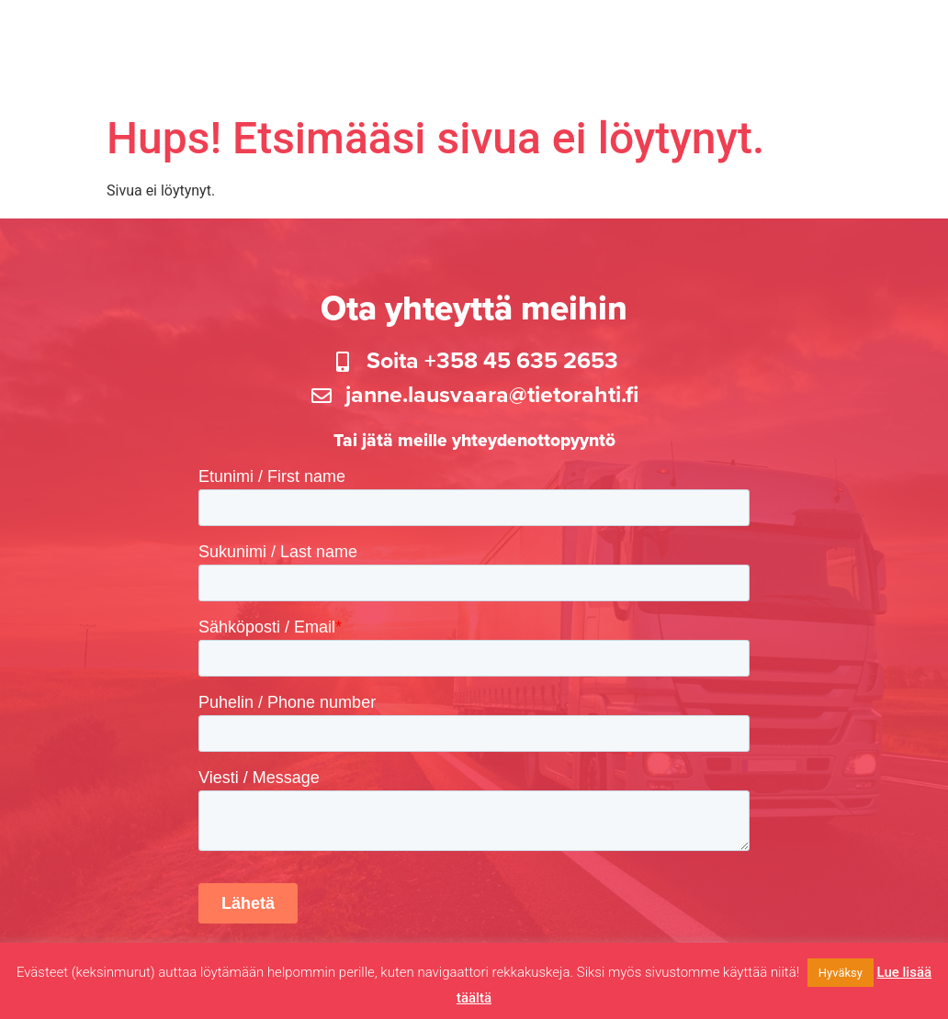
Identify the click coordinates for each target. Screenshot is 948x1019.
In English (888, 77)
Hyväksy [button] (840, 973)
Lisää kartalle (753, 35)
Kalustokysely (304, 34)
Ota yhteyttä (793, 77)
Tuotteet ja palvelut (454, 34)
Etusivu (202, 35)
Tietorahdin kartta (617, 34)
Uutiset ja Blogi (871, 35)
